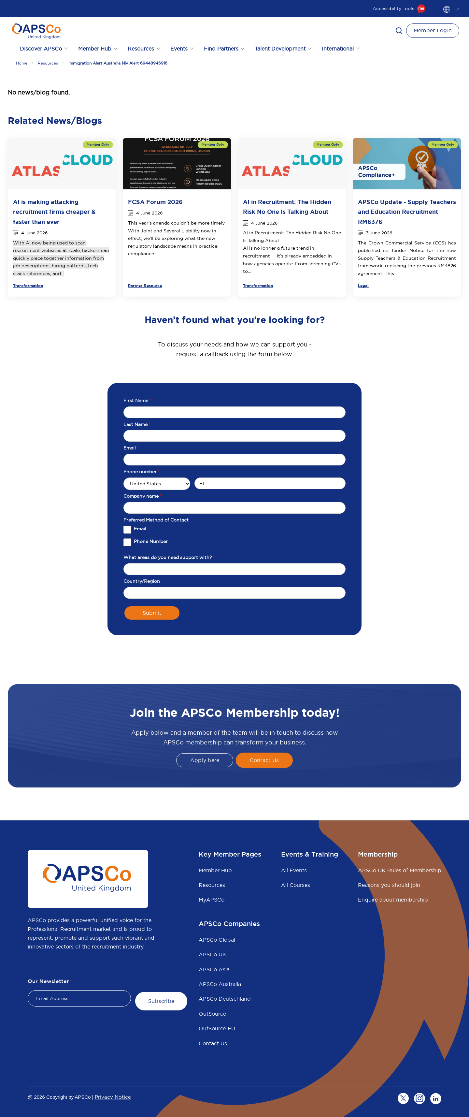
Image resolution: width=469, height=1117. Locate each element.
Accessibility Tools (399, 8)
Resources (48, 63)
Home (21, 63)
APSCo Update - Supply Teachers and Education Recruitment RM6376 (407, 212)
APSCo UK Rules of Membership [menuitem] (399, 870)
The (363, 243)
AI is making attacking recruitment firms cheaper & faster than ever (54, 212)
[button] (399, 30)
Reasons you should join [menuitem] (389, 885)
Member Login (433, 30)
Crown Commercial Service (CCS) (407, 243)
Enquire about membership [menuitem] (393, 899)
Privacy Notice (113, 1097)
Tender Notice (407, 250)
